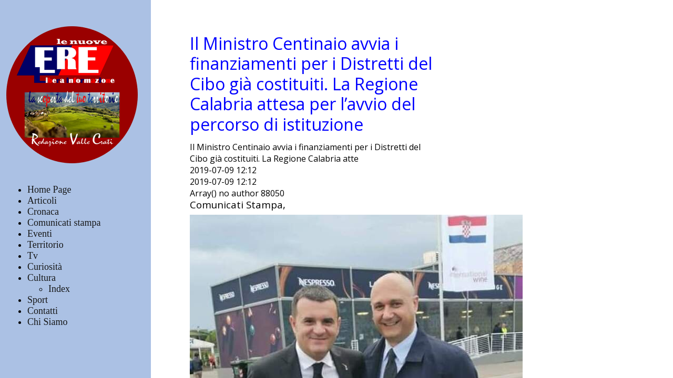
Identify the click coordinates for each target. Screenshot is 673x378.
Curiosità (44, 266)
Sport (37, 300)
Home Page (49, 189)
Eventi (39, 233)
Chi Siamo (47, 322)
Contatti (42, 311)
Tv (32, 255)
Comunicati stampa (63, 222)
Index (59, 289)
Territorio (45, 244)
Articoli (42, 200)
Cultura (41, 277)
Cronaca (43, 211)
